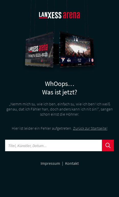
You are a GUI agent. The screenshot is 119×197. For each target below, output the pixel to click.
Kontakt (72, 163)
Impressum (51, 163)
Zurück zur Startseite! (90, 128)
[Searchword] (53, 145)
